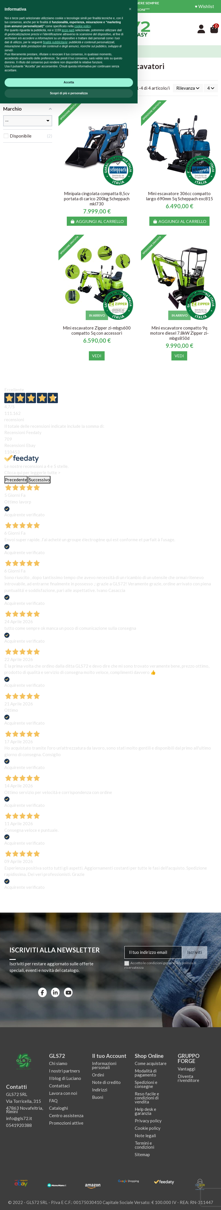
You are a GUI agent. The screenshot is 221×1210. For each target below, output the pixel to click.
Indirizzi (99, 1089)
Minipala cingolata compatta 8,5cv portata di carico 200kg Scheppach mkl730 (97, 198)
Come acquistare (151, 1063)
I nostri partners (64, 1070)
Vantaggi (186, 1068)
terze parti (68, 1136)
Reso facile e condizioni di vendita (147, 1097)
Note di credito (106, 1082)
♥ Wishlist (204, 6)
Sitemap (142, 1154)
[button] (130, 1115)
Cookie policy (148, 1128)
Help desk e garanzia (145, 1111)
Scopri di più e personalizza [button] (69, 1199)
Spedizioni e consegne (146, 1084)
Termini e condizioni (144, 1145)
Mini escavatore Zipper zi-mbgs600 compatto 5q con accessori (97, 330)
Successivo (39, 479)
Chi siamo (58, 1063)
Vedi (96, 355)
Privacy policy (148, 1120)
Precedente (16, 479)
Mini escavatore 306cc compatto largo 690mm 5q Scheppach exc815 (179, 196)
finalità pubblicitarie (55, 1148)
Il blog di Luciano (65, 1078)
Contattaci (59, 1085)
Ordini (98, 1074)
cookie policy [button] (82, 1132)
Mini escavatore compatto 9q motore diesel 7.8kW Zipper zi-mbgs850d (179, 333)
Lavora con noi (63, 1093)
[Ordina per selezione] (188, 88)
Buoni (97, 1097)
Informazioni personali (104, 1065)
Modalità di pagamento (146, 1072)
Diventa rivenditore (188, 1078)
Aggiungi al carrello (97, 221)
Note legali (145, 1135)
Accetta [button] (69, 1189)
